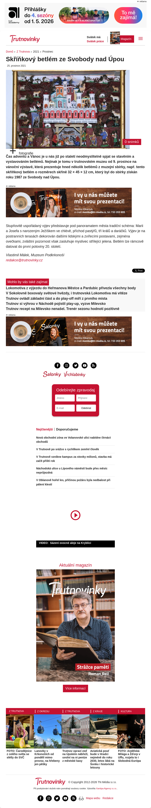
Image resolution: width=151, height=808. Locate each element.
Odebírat (86, 408)
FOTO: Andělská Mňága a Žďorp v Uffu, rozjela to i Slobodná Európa (129, 755)
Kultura (126, 711)
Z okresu (43, 711)
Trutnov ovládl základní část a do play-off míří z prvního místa (56, 298)
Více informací (75, 688)
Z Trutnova (23, 51)
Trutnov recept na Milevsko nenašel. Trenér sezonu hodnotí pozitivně (62, 309)
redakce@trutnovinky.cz (24, 260)
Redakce (108, 798)
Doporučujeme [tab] (67, 429)
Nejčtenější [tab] (44, 429)
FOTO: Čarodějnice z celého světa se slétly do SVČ (19, 754)
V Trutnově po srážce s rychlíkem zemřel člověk (67, 449)
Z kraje (98, 711)
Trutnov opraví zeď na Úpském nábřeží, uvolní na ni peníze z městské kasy (75, 755)
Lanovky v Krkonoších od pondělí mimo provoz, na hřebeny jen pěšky (47, 757)
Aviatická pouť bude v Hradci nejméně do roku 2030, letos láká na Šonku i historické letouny (102, 759)
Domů (9, 51)
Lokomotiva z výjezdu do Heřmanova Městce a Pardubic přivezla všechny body (71, 288)
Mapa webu (93, 798)
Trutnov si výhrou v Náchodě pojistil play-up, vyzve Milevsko (56, 304)
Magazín (126, 38)
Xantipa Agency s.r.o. (106, 788)
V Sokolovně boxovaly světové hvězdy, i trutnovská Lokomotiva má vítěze (66, 293)
